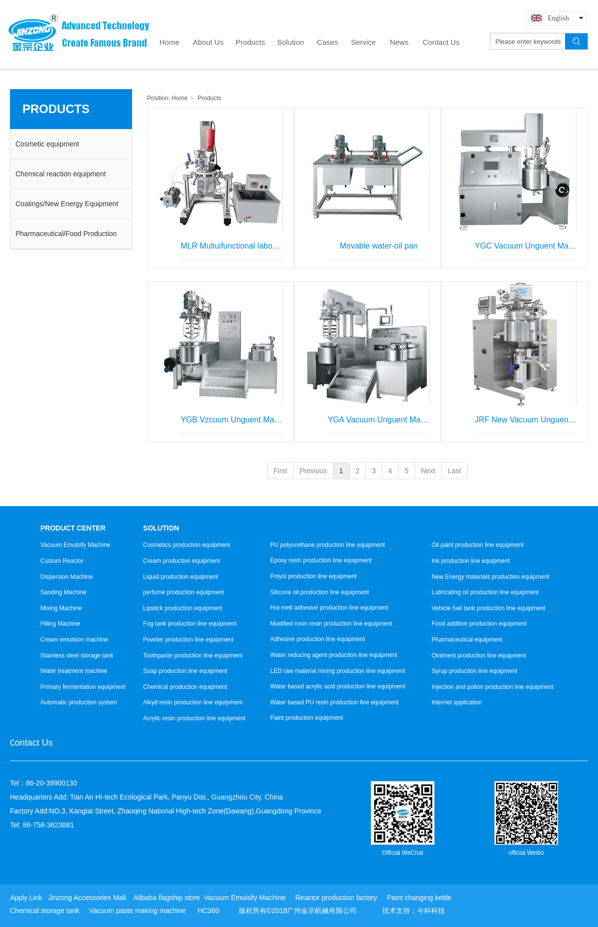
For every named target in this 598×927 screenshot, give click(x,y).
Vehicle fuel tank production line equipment (488, 608)
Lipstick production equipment (182, 608)
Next (428, 471)
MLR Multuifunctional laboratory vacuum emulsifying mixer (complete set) (231, 246)
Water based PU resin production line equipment (334, 702)
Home (179, 98)
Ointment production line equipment (479, 655)
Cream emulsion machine (74, 639)
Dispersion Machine (66, 576)
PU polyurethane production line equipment (327, 544)
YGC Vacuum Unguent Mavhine (525, 246)
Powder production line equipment (188, 639)
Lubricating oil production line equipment (485, 592)
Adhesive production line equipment (317, 639)
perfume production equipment (183, 592)
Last (454, 471)
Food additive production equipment (479, 623)
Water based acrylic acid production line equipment (337, 686)
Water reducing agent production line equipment (333, 655)
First (280, 471)
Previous (312, 471)
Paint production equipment (306, 717)
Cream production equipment (181, 560)
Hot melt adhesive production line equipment (329, 607)
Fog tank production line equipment (189, 623)
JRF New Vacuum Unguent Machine (525, 419)
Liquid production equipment (180, 576)
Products (209, 98)
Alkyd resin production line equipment (192, 702)
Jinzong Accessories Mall (87, 898)
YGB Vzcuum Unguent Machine (231, 419)
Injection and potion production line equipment (493, 686)
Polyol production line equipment (313, 576)
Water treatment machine (73, 670)
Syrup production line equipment (474, 670)
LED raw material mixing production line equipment (337, 670)
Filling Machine (60, 623)
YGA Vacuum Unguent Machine (378, 419)
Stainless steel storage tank (77, 655)
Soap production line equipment (185, 670)
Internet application (457, 702)
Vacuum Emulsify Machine (75, 544)
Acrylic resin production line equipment (194, 718)
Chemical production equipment (185, 686)
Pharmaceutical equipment (467, 639)
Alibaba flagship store (166, 898)
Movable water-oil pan (379, 246)
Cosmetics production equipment (186, 544)
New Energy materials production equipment (490, 576)
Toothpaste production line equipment (192, 655)
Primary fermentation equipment (83, 686)
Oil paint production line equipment (478, 544)
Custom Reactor (62, 560)
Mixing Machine (61, 608)
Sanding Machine (63, 592)
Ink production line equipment (471, 560)
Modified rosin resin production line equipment (331, 623)
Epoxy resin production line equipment (320, 560)
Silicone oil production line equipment (319, 592)
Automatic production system (78, 702)
